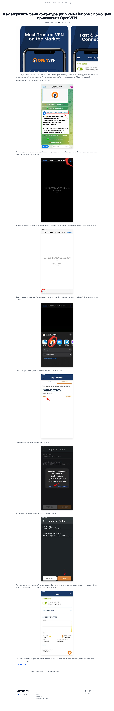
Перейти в (53, 671)
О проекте (47, 2)
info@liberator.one (92, 691)
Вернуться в (35, 671)
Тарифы (54, 2)
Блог (66, 2)
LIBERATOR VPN (23, 691)
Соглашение (39, 696)
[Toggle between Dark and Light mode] (70, 2)
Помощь (57, 22)
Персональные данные (42, 698)
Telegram (89, 693)
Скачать (60, 2)
